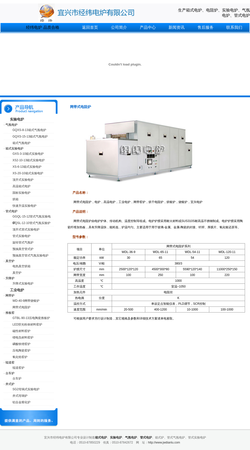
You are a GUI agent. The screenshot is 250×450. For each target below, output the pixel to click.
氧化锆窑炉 (20, 357)
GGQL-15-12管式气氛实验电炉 (31, 217)
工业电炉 (17, 290)
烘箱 (15, 199)
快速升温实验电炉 (24, 206)
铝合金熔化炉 (21, 402)
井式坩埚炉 (20, 396)
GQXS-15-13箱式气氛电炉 (30, 136)
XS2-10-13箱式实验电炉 (28, 160)
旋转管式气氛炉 (23, 242)
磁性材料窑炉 (21, 331)
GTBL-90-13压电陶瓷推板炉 (31, 318)
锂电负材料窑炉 (23, 337)
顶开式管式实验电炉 (26, 229)
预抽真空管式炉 (23, 249)
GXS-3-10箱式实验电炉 (28, 154)
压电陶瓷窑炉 (21, 350)
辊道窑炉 (18, 368)
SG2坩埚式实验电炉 (26, 389)
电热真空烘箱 (21, 266)
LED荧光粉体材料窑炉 (27, 324)
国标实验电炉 (21, 192)
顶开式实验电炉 (23, 180)
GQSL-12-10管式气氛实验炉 (31, 223)
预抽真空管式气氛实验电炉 (30, 255)
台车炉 (17, 378)
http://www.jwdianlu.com (164, 442)
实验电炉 (17, 119)
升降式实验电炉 (23, 283)
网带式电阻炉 (21, 307)
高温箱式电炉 (21, 186)
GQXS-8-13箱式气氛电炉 (29, 130)
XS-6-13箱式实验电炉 (27, 166)
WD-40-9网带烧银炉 (26, 300)
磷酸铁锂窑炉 (21, 344)
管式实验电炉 (21, 236)
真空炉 (17, 272)
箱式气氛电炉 (21, 143)
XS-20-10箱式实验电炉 (27, 173)
